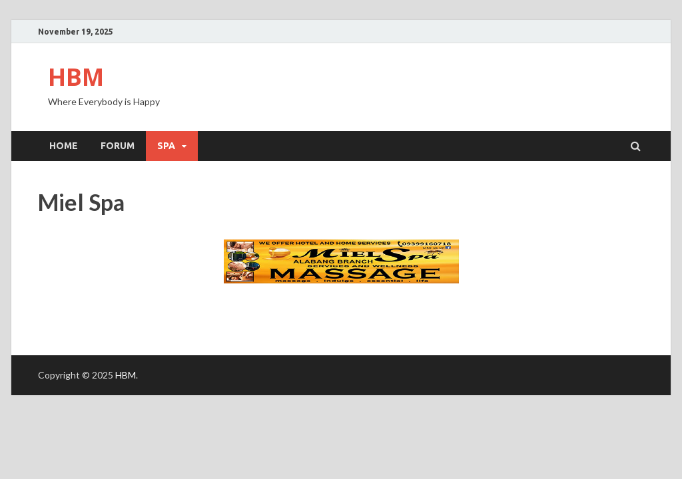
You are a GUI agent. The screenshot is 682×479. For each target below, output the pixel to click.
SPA (166, 145)
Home (63, 145)
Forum (118, 145)
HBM (76, 77)
